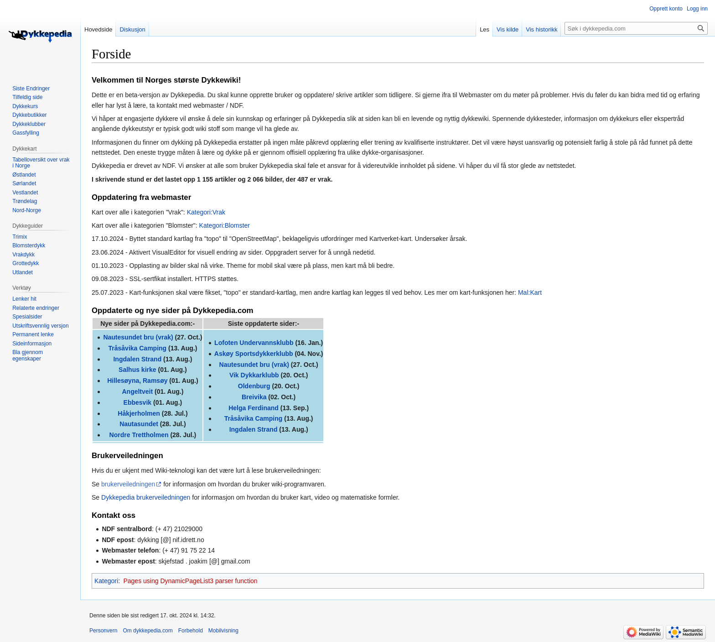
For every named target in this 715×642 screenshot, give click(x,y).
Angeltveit (137, 391)
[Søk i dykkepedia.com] (636, 28)
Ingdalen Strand (137, 359)
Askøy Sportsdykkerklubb (253, 353)
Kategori (106, 581)
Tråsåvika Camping (138, 348)
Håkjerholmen (139, 413)
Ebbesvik (137, 402)
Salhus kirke (137, 369)
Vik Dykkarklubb (254, 375)
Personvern (103, 630)
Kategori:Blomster (224, 225)
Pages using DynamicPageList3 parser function (190, 581)
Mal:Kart (530, 292)
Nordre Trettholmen (139, 434)
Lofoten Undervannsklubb (253, 342)
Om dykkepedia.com (147, 630)
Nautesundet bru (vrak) (138, 337)
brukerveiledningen (128, 484)
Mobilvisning (223, 630)
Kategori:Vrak (206, 212)
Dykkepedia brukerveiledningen (145, 497)
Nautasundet (138, 424)
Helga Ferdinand (253, 408)
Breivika (254, 397)
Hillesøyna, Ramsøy (137, 380)
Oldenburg (254, 386)
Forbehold (190, 630)
